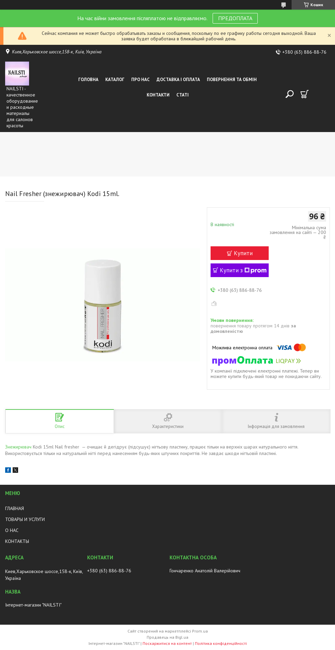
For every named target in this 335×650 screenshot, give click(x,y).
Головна (88, 79)
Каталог (114, 79)
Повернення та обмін (232, 79)
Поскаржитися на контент (167, 643)
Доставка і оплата (178, 79)
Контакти (158, 95)
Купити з (243, 270)
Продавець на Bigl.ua (167, 637)
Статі (182, 95)
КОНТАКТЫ (17, 541)
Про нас (140, 79)
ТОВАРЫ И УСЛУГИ (25, 519)
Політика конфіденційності (221, 643)
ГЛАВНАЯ (14, 508)
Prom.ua (200, 631)
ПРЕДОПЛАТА (235, 18)
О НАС (11, 530)
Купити (243, 253)
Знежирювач (18, 447)
